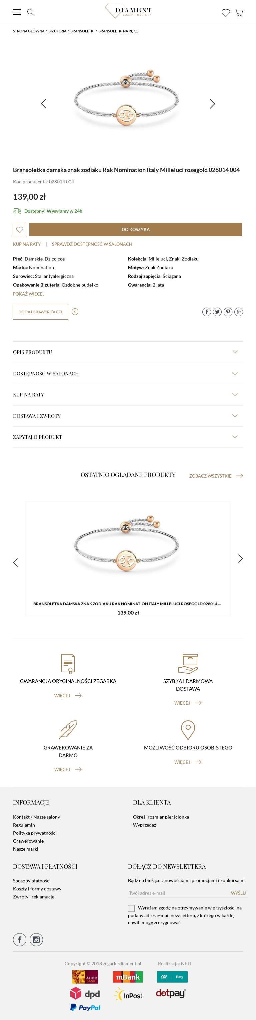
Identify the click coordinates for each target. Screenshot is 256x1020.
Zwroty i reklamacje (33, 896)
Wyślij (238, 893)
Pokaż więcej (29, 294)
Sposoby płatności (32, 880)
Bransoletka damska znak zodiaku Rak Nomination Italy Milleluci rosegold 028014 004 (129, 603)
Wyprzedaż (144, 825)
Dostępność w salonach (125, 373)
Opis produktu (125, 352)
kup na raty (125, 394)
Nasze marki (25, 849)
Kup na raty (27, 244)
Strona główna (28, 31)
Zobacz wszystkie (216, 476)
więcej (68, 695)
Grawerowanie (28, 841)
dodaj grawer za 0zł (40, 311)
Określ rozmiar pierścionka (161, 817)
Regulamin (24, 825)
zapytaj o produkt (125, 437)
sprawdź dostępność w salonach (92, 244)
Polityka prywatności (35, 833)
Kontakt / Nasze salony (36, 817)
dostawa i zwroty (125, 415)
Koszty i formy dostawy (37, 888)
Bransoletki (82, 31)
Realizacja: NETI (174, 963)
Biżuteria (57, 31)
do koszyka (136, 229)
